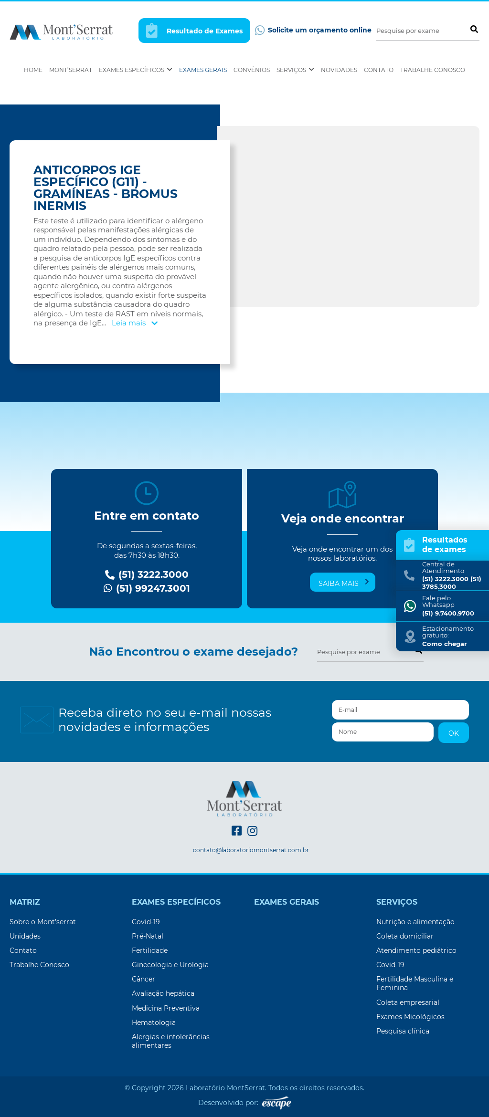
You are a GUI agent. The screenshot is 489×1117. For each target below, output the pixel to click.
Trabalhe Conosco (432, 69)
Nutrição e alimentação (415, 922)
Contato (378, 69)
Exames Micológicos (410, 1017)
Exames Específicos (135, 69)
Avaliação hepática (163, 993)
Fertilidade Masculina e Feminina (414, 983)
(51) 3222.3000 (147, 574)
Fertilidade (150, 950)
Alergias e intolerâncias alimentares (171, 1041)
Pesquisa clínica (402, 1031)
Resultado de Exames (194, 30)
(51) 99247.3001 (147, 588)
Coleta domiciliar (405, 936)
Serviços (295, 69)
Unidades (25, 936)
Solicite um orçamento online (313, 30)
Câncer (143, 979)
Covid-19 (146, 922)
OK (453, 733)
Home (33, 69)
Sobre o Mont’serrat (43, 922)
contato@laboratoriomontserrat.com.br (251, 850)
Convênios (252, 69)
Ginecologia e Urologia (170, 964)
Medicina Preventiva (166, 1008)
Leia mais (135, 322)
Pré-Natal (147, 936)
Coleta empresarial (407, 1002)
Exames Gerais (203, 69)
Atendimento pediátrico (416, 950)
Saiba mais (344, 583)
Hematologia (154, 1022)
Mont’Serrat (70, 69)
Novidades (339, 69)
